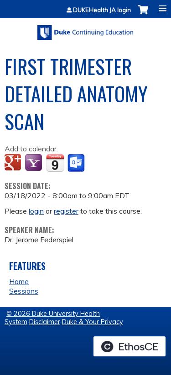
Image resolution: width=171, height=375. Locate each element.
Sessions (23, 290)
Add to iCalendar (55, 163)
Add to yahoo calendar (34, 163)
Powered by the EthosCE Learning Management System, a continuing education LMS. (129, 346)
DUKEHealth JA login (102, 10)
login (36, 210)
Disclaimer (44, 322)
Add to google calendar (14, 163)
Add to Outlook (76, 163)
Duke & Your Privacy (92, 322)
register (66, 210)
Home (19, 281)
